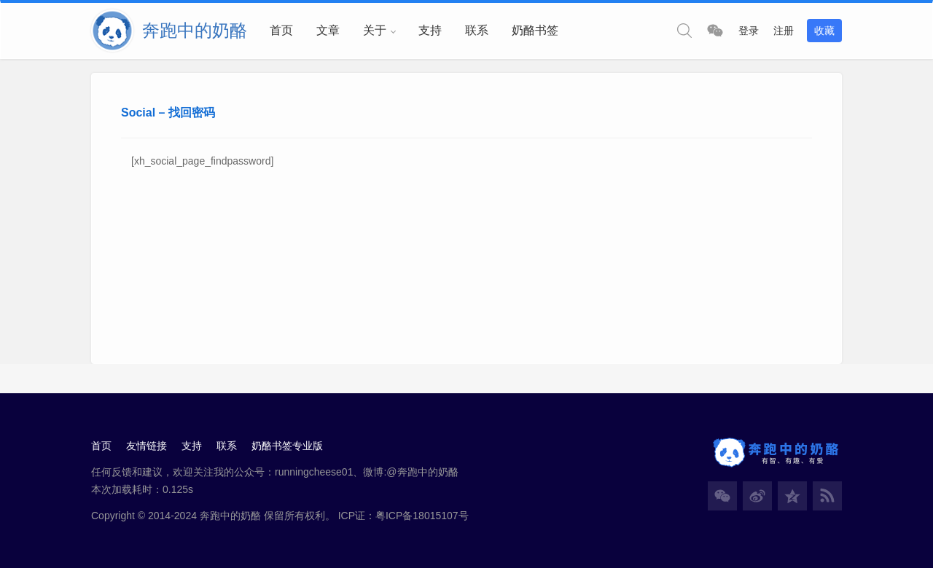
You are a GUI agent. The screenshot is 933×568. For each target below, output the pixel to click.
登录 (748, 30)
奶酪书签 (535, 30)
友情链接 (146, 445)
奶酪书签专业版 (287, 445)
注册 (783, 30)
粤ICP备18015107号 (422, 515)
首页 (281, 30)
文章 (328, 30)
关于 (374, 30)
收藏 (824, 30)
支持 (430, 30)
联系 (476, 30)
